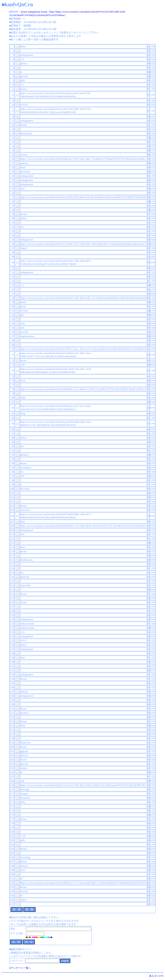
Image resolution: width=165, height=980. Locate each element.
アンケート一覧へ (21, 967)
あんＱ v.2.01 (156, 975)
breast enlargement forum (34, 11)
